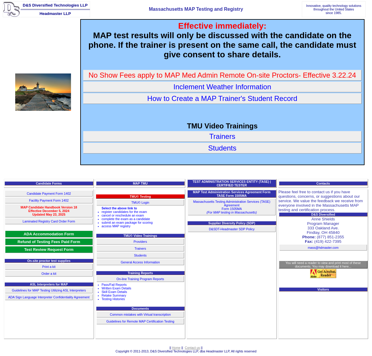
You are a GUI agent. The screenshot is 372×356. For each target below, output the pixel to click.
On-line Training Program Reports (140, 279)
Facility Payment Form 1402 (49, 200)
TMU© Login (140, 202)
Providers (140, 241)
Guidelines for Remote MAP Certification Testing (140, 321)
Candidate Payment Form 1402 (49, 193)
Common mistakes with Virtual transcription (140, 314)
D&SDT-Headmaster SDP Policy (231, 229)
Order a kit (48, 273)
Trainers (140, 248)
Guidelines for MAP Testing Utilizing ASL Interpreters (49, 290)
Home (176, 347)
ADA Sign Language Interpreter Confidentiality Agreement (49, 297)
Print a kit (48, 266)
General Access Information (140, 262)
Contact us (192, 347)
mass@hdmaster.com (323, 247)
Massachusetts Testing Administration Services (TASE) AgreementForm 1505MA (231, 207)
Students (140, 255)
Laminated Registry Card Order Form (49, 221)
